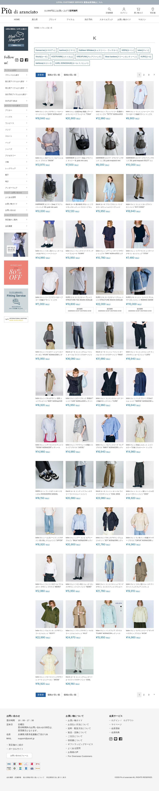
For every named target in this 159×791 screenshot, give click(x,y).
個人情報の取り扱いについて (33, 777)
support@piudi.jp (26, 738)
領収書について (75, 740)
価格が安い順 (54, 75)
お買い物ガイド (11, 204)
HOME (36, 28)
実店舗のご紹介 (16, 745)
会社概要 (8, 226)
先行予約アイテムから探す (15, 94)
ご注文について (75, 736)
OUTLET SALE (11, 101)
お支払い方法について (78, 724)
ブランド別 (45, 28)
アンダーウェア (11, 188)
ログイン (115, 720)
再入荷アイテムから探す (15, 88)
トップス (8, 117)
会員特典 (115, 732)
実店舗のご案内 (11, 220)
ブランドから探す (12, 75)
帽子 (7, 175)
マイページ (116, 724)
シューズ (8, 149)
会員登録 (115, 728)
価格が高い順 (70, 75)
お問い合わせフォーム (19, 755)
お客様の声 (73, 752)
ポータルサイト (16, 749)
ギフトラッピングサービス (80, 744)
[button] (153, 74)
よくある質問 (10, 197)
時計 (7, 181)
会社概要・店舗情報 (14, 777)
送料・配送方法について (79, 728)
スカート (8, 136)
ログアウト (128, 720)
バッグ (8, 143)
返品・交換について (77, 732)
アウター (8, 110)
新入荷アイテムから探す (15, 81)
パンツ (8, 130)
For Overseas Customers (80, 756)
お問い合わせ (10, 210)
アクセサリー (10, 155)
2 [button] (143, 75)
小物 (7, 162)
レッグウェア (10, 168)
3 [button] (148, 75)
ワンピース (9, 123)
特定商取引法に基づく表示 (56, 777)
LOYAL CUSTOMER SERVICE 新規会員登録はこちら (79, 2)
